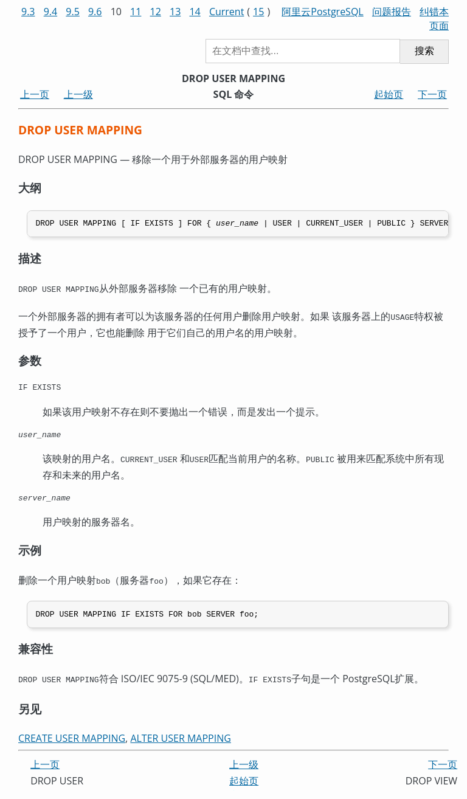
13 (175, 11)
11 (135, 11)
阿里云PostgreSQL (322, 11)
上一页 (34, 94)
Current (226, 11)
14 (194, 11)
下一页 (432, 94)
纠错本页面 (434, 18)
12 (155, 11)
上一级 (78, 94)
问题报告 (391, 11)
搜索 (424, 51)
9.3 (28, 11)
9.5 (73, 11)
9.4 (51, 11)
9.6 (95, 11)
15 (258, 11)
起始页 (388, 94)
